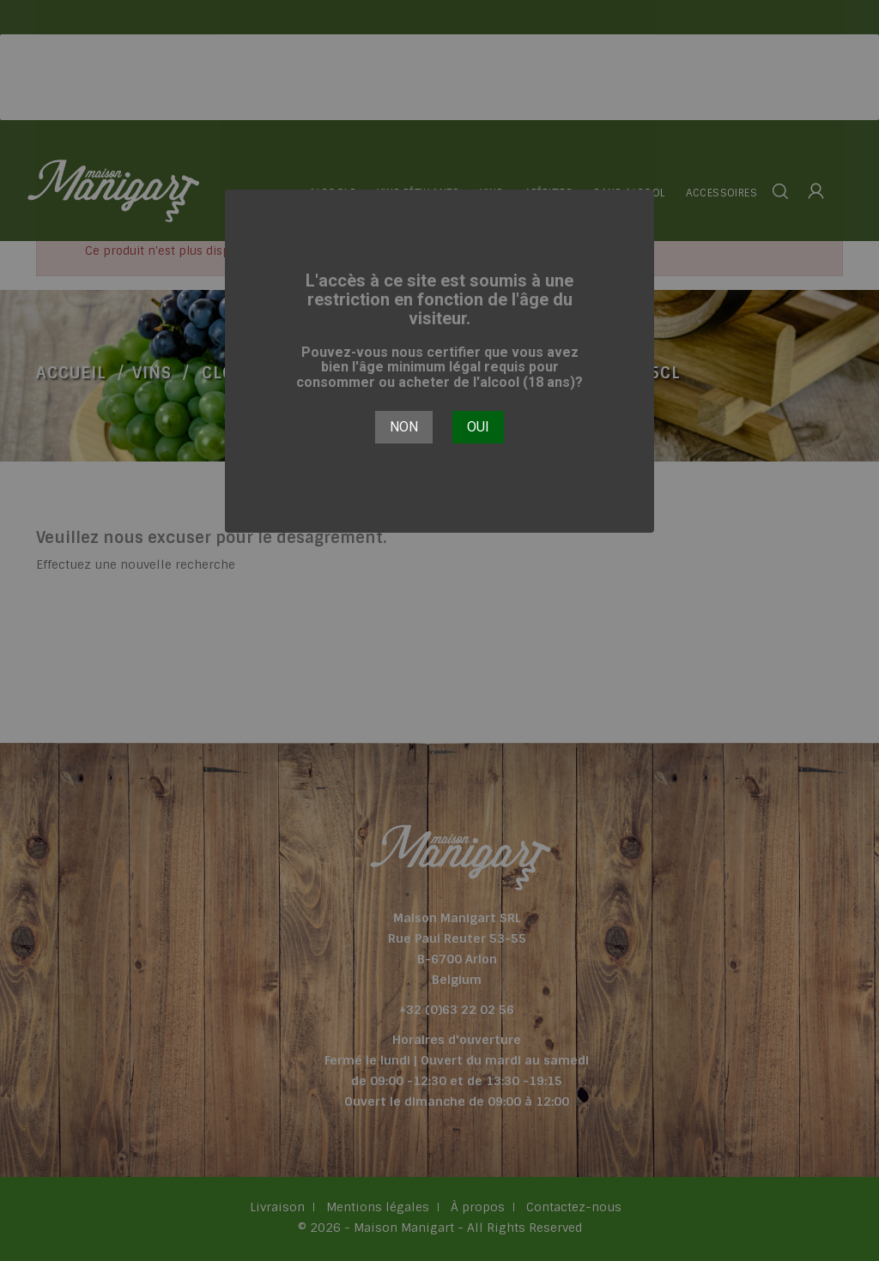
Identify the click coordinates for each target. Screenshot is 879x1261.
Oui (478, 427)
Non (404, 427)
